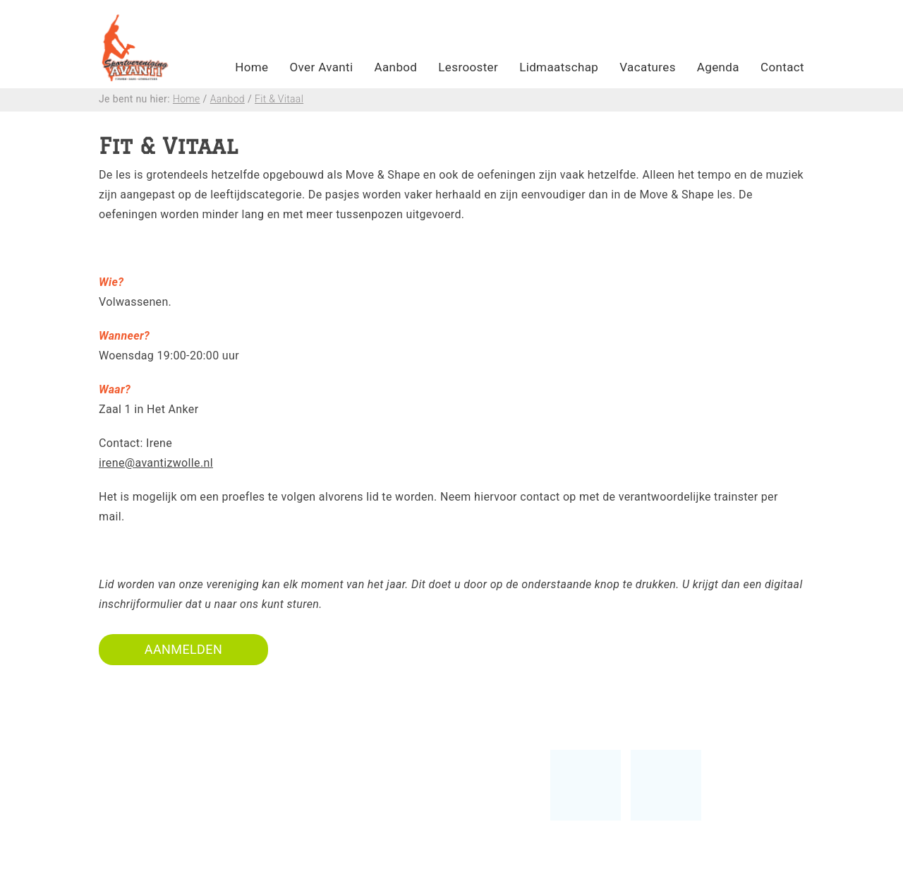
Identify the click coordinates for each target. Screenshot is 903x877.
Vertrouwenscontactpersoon (418, 797)
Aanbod (396, 67)
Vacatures (647, 67)
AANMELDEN (183, 649)
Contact (782, 67)
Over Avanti (321, 67)
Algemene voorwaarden (405, 836)
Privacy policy (380, 856)
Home (251, 67)
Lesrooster (468, 67)
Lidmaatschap (558, 67)
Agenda (718, 67)
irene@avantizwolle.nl (156, 463)
